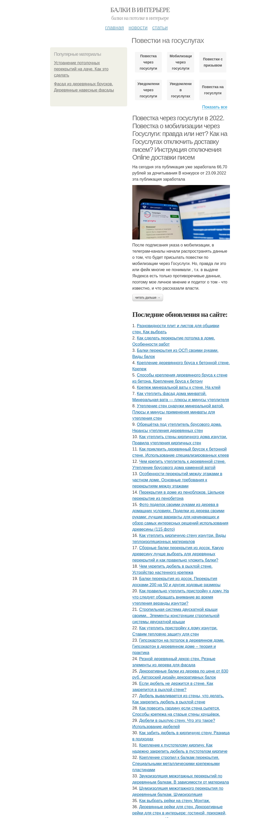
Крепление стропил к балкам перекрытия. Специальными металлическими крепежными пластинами (176, 763)
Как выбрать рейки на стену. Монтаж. (174, 800)
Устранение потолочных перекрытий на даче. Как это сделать (81, 69)
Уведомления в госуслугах (180, 90)
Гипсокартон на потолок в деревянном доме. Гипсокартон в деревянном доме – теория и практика (178, 646)
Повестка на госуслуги (212, 90)
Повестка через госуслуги (148, 62)
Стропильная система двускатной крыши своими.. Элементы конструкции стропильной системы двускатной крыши (175, 615)
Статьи (159, 27)
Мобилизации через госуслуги (180, 62)
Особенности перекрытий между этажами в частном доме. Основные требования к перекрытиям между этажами (177, 480)
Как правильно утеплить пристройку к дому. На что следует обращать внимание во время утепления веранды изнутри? (180, 597)
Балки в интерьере (140, 10)
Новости (137, 27)
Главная (114, 27)
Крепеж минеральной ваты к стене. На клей (178, 387)
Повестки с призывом (213, 62)
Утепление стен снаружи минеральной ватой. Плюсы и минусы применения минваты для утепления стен (178, 412)
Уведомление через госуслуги (148, 90)
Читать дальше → (147, 297)
